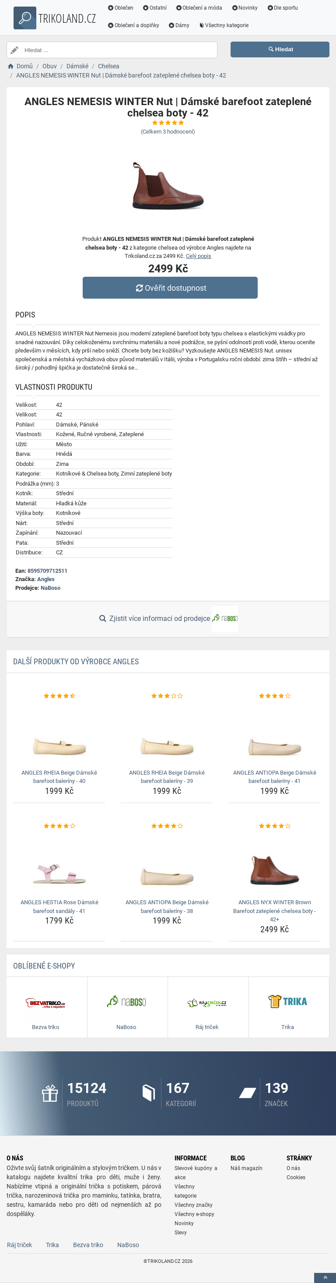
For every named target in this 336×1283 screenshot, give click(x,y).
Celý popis (198, 256)
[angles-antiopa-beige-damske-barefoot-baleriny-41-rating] (274, 696)
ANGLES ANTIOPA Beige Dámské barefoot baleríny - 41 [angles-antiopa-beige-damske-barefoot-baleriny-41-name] (274, 777)
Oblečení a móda (199, 8)
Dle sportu (282, 8)
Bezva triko (88, 1244)
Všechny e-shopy (194, 1214)
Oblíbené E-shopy (44, 965)
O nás (293, 1168)
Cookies (296, 1177)
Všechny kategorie (223, 25)
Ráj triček (19, 1244)
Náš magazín (246, 1168)
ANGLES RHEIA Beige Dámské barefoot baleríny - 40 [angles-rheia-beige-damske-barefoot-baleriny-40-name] (59, 777)
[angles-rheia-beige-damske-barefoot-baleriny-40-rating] (59, 696)
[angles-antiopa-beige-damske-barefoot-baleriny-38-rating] (167, 826)
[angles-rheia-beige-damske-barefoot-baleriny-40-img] (59, 733)
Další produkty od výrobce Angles (76, 661)
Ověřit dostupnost (170, 288)
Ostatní (154, 8)
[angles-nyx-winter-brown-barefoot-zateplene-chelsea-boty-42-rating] (274, 826)
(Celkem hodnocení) (168, 131)
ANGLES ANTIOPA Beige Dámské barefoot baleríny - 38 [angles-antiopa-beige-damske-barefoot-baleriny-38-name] (167, 906)
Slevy (181, 1233)
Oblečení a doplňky (133, 25)
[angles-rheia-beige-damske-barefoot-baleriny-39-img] (167, 733)
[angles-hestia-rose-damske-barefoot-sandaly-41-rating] (59, 826)
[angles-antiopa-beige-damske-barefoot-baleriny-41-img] (274, 733)
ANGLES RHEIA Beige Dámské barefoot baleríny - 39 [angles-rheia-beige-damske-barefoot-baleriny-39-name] (167, 777)
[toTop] (325, 1278)
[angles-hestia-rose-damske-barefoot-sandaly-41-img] (59, 863)
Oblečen (120, 8)
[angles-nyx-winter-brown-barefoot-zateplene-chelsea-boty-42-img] (274, 863)
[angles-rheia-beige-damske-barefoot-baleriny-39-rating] (167, 696)
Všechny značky (194, 1205)
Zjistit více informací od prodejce (168, 619)
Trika (52, 1244)
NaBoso (50, 588)
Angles (46, 579)
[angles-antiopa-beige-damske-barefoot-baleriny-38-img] (167, 863)
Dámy (178, 25)
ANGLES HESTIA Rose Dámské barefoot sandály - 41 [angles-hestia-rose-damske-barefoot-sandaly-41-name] (59, 906)
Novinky (244, 8)
